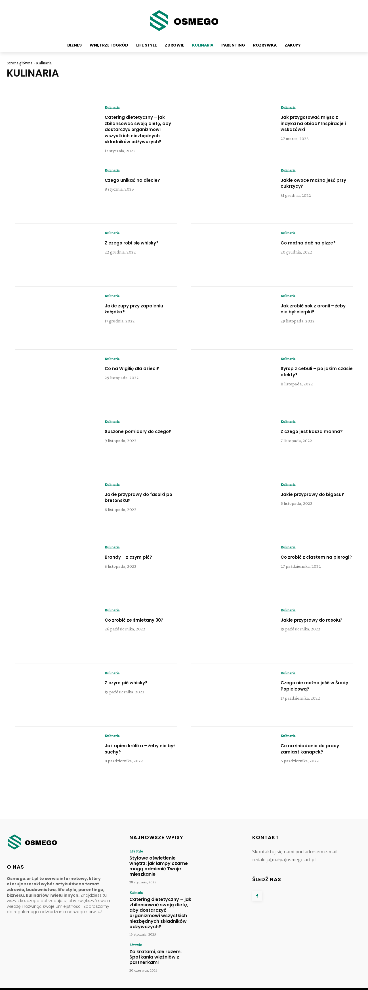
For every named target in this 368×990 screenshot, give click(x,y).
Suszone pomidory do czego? (133, 440)
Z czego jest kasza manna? (316, 436)
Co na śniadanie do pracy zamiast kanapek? (315, 754)
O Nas (272, 984)
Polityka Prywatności (298, 984)
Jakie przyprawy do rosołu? (316, 625)
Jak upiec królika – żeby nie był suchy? (140, 754)
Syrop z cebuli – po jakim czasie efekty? (313, 377)
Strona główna (19, 63)
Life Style (135, 856)
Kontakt (257, 984)
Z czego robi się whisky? (136, 248)
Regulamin (327, 984)
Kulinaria (113, 107)
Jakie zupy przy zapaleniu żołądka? (138, 314)
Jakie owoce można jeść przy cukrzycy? (312, 188)
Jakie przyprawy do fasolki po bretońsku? (139, 503)
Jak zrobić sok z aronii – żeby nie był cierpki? (311, 314)
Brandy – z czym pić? (132, 562)
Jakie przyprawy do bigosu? (306, 503)
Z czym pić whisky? (129, 688)
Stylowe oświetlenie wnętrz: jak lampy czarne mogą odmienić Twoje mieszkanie (159, 867)
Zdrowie (135, 935)
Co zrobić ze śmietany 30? (139, 625)
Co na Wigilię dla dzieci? (136, 374)
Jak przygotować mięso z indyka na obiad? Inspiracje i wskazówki (314, 123)
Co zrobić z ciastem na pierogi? (310, 565)
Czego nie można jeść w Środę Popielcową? (312, 691)
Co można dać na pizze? (312, 248)
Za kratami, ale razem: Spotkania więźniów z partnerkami (151, 946)
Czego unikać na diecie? (137, 185)
